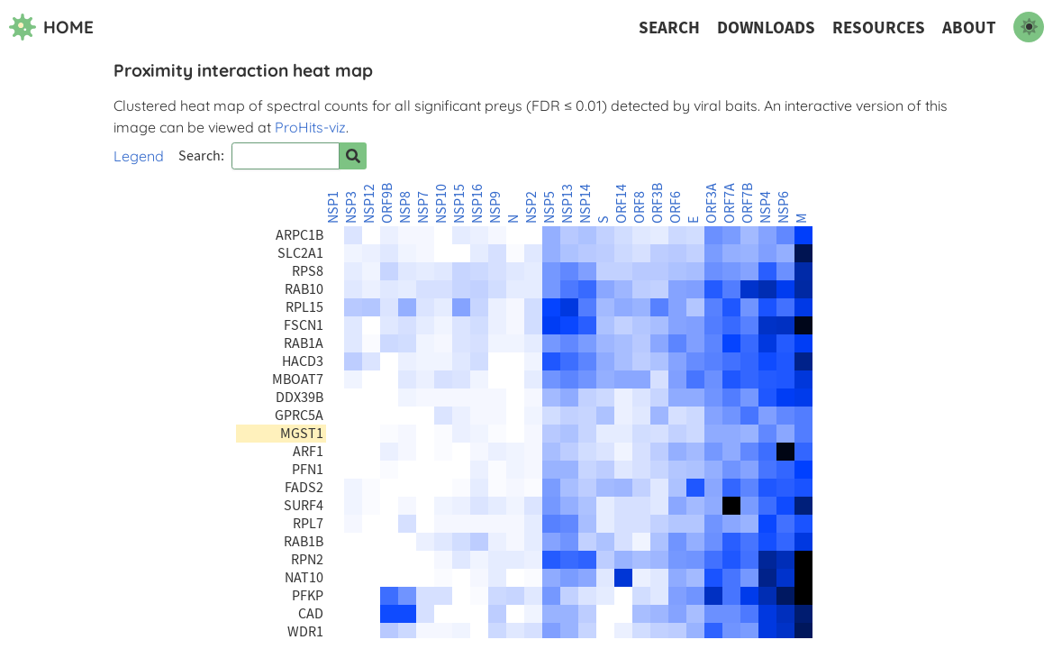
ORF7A (730, 203)
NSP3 (351, 207)
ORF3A (712, 203)
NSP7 (423, 207)
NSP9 (495, 207)
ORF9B (387, 203)
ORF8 (640, 207)
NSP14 (585, 204)
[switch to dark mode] (1028, 27)
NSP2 (531, 207)
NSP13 (567, 204)
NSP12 (369, 204)
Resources (878, 27)
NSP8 (405, 207)
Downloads (766, 27)
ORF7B (748, 203)
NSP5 (549, 207)
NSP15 (459, 204)
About (969, 27)
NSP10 (441, 204)
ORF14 (622, 204)
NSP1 (333, 207)
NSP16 (477, 204)
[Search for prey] (353, 155)
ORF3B (658, 203)
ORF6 (676, 207)
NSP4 (766, 207)
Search (669, 27)
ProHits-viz (310, 127)
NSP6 (784, 207)
